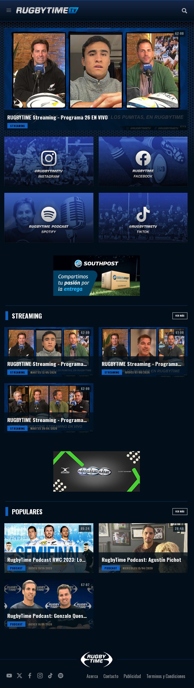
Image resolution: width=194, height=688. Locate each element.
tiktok (51, 678)
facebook (30, 678)
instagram (40, 678)
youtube (10, 678)
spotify (61, 678)
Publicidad (132, 676)
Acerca (92, 676)
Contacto (110, 676)
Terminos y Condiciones (165, 676)
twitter (20, 678)
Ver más (180, 315)
